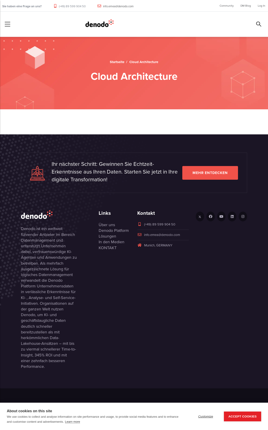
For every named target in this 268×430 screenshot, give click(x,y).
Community (227, 6)
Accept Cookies (242, 416)
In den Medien (111, 242)
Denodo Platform (114, 230)
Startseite (117, 61)
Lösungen (107, 236)
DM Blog (245, 6)
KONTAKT (108, 248)
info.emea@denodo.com (118, 6)
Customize (205, 416)
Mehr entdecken (210, 172)
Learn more (72, 421)
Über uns (107, 225)
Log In (261, 6)
